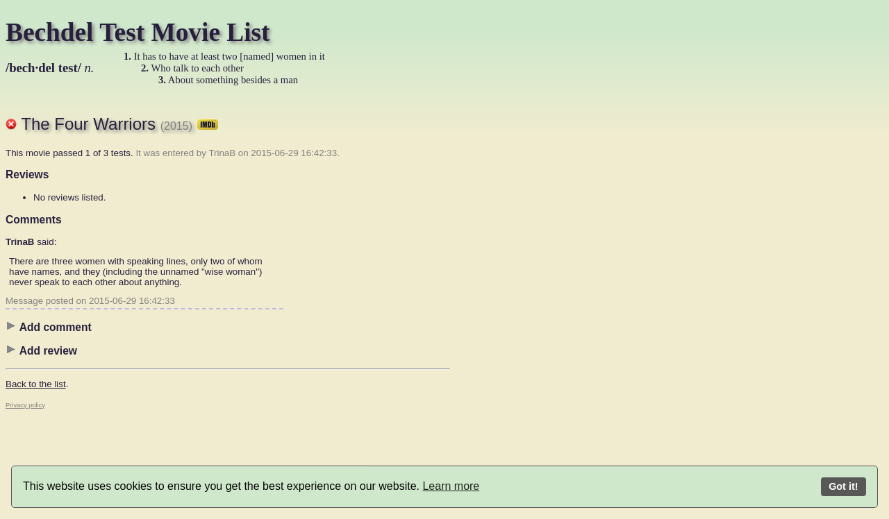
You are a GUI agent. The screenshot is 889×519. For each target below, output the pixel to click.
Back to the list (36, 384)
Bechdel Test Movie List (138, 32)
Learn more (450, 486)
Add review (41, 350)
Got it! (843, 486)
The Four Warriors (119, 123)
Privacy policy (25, 405)
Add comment (49, 327)
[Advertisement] (505, 309)
